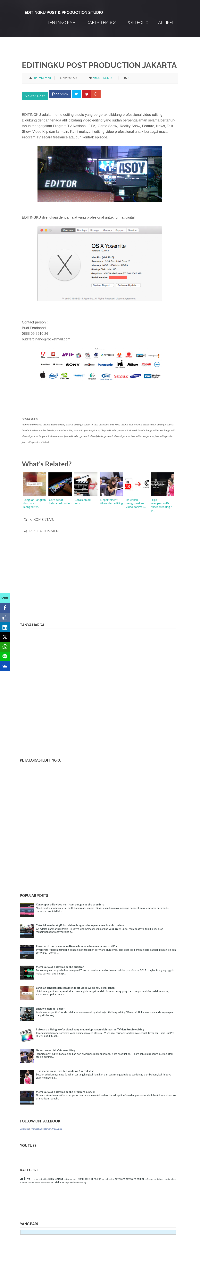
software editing (135, 1178)
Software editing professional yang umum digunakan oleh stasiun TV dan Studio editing (90, 1029)
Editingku (24, 1129)
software (120, 1178)
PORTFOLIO (137, 22)
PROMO (107, 78)
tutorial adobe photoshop (39, 1182)
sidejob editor (108, 1179)
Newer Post (35, 96)
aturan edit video (40, 1179)
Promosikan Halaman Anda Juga (46, 1129)
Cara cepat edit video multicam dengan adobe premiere (70, 904)
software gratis (152, 1179)
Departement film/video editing (55, 1050)
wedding (82, 1182)
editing (59, 1178)
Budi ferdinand (41, 78)
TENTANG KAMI (62, 22)
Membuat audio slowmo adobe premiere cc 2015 (66, 1091)
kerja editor (85, 1178)
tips (161, 1178)
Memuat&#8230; (49, 689)
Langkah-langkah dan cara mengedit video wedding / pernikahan (75, 987)
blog (51, 1178)
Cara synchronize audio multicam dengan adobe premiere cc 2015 (76, 946)
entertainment (70, 1179)
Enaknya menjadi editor (50, 1008)
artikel (96, 78)
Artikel (166, 22)
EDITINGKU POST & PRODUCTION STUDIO (64, 12)
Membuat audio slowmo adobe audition (60, 966)
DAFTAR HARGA (102, 22)
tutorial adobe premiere (64, 1182)
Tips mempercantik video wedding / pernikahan (65, 1071)
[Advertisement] (91, 1203)
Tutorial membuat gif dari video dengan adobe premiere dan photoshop (80, 925)
